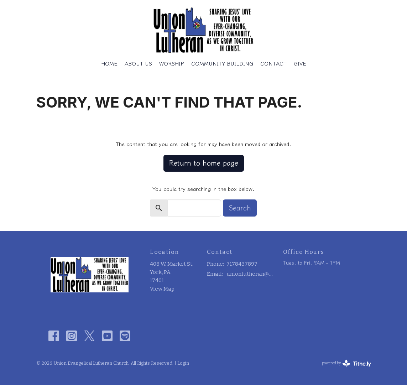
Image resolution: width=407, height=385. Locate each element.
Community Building (222, 64)
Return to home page (203, 163)
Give (300, 64)
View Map (162, 289)
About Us (138, 64)
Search (240, 208)
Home (109, 64)
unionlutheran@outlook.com (251, 274)
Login (183, 363)
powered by (346, 363)
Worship (171, 64)
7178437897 (241, 264)
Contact (273, 64)
